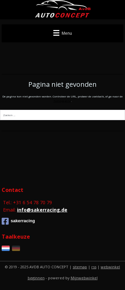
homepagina (62, 100)
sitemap (80, 266)
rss (93, 266)
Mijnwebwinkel (84, 277)
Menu (62, 33)
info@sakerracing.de (42, 210)
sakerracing (18, 221)
